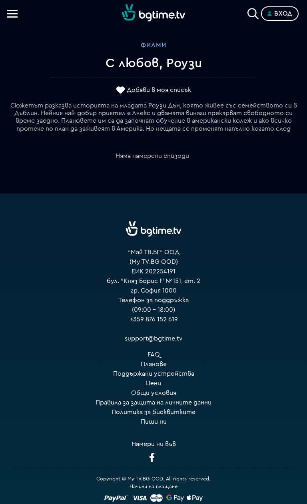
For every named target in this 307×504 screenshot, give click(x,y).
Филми (153, 45)
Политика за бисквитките (153, 412)
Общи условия (153, 393)
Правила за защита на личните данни (153, 402)
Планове (154, 364)
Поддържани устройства (153, 374)
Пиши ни (154, 421)
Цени (153, 383)
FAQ (154, 354)
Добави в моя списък (159, 90)
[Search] (253, 12)
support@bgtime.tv (154, 338)
